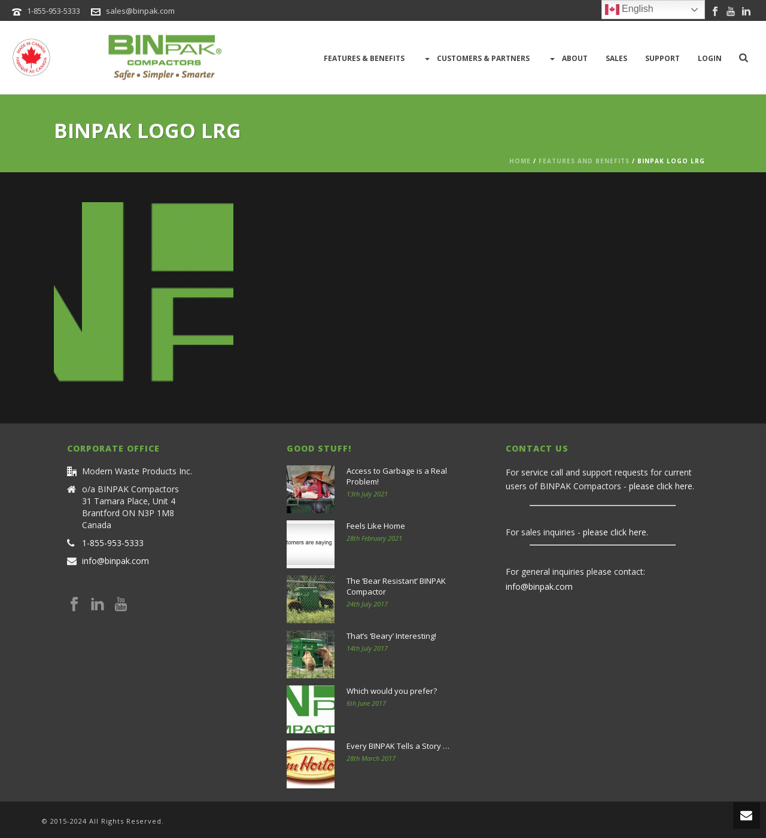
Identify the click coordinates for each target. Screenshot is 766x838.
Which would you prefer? (391, 690)
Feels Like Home (375, 525)
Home (520, 161)
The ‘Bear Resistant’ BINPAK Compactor (396, 586)
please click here (660, 486)
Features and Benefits (584, 161)
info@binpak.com (115, 561)
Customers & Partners (476, 58)
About (568, 58)
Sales (616, 58)
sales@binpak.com (140, 10)
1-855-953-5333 (53, 10)
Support (662, 58)
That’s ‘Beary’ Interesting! (391, 635)
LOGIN (710, 58)
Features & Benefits (364, 58)
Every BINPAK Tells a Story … (397, 746)
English (629, 9)
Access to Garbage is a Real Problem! (396, 476)
